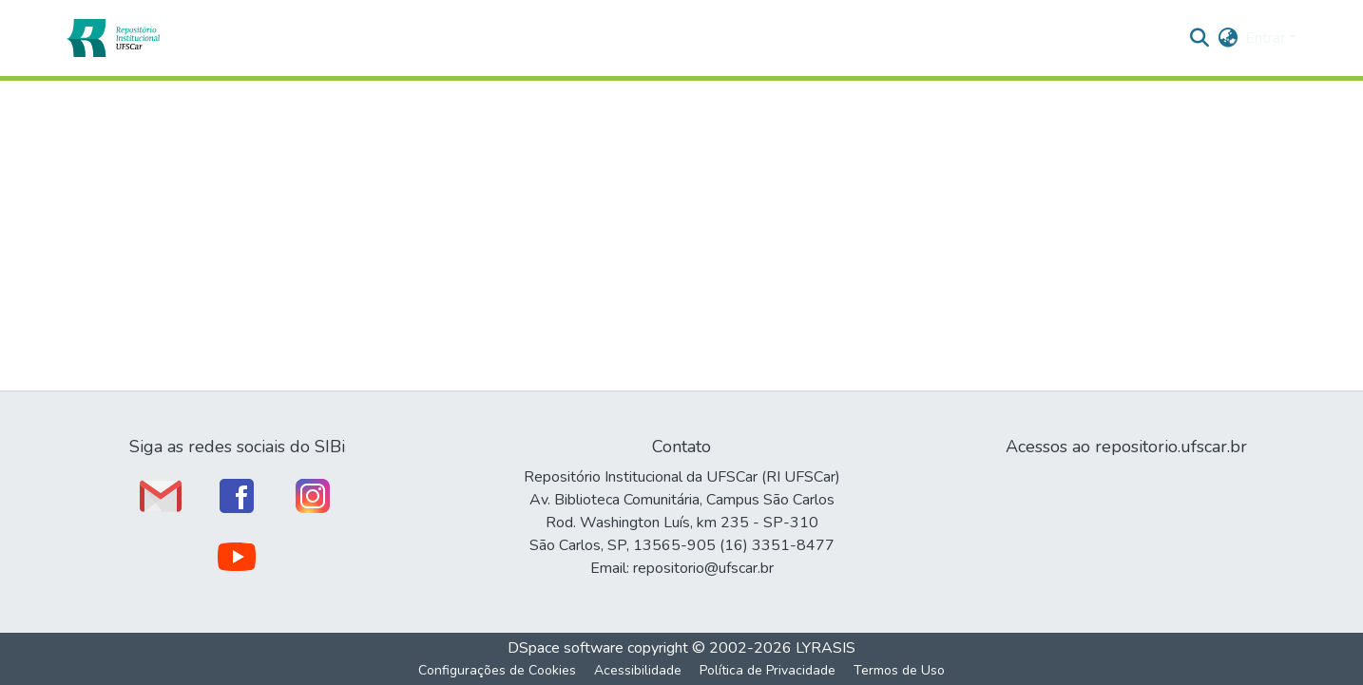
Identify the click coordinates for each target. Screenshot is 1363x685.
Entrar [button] (1267, 38)
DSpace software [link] (566, 647)
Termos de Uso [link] (899, 670)
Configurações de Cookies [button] (497, 670)
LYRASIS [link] (825, 647)
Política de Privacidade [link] (767, 670)
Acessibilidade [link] (638, 670)
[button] (113, 38)
